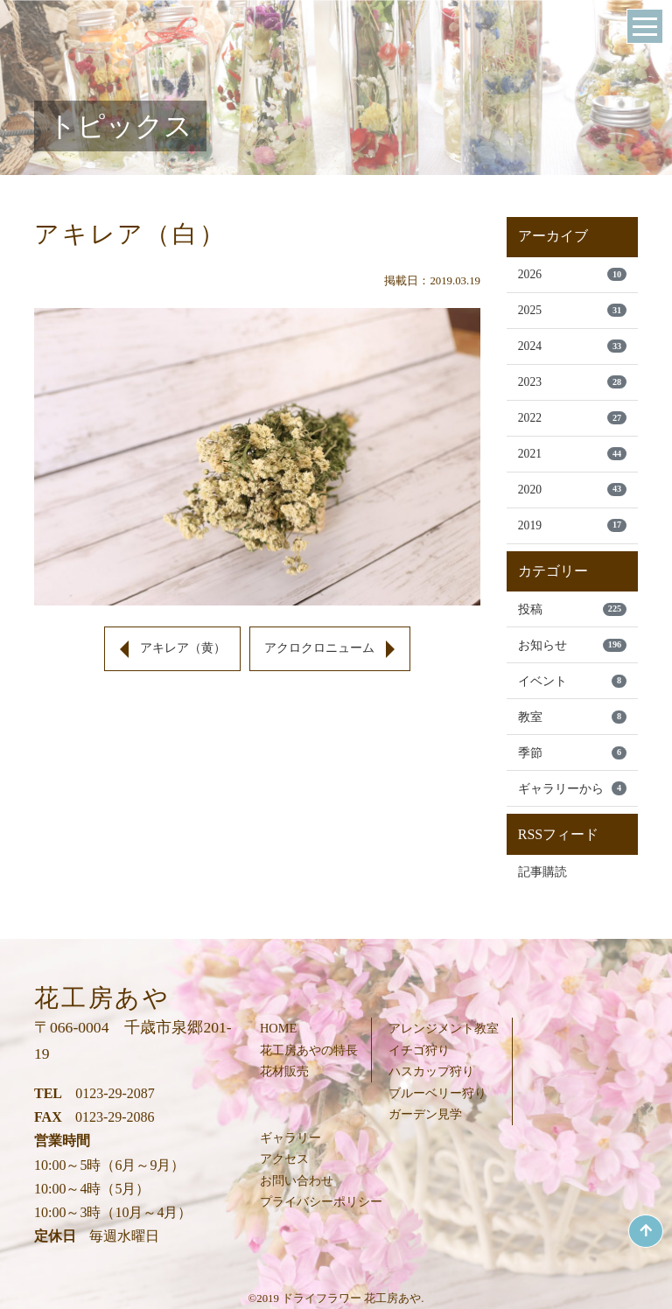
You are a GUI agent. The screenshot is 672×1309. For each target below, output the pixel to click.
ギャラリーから (572, 787)
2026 (572, 274)
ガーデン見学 (425, 1114)
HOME (278, 1028)
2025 (572, 310)
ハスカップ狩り (431, 1071)
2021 (572, 453)
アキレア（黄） (183, 647)
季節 (572, 753)
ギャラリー (290, 1137)
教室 (572, 717)
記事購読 (542, 871)
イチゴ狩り (419, 1050)
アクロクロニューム (319, 647)
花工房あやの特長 (309, 1050)
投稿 (572, 609)
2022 (572, 417)
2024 (572, 346)
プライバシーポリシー (321, 1201)
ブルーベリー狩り (437, 1093)
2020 (572, 489)
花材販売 (284, 1071)
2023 (572, 381)
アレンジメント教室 (443, 1028)
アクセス (284, 1159)
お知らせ (572, 645)
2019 (572, 525)
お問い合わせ (296, 1180)
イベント (572, 681)
